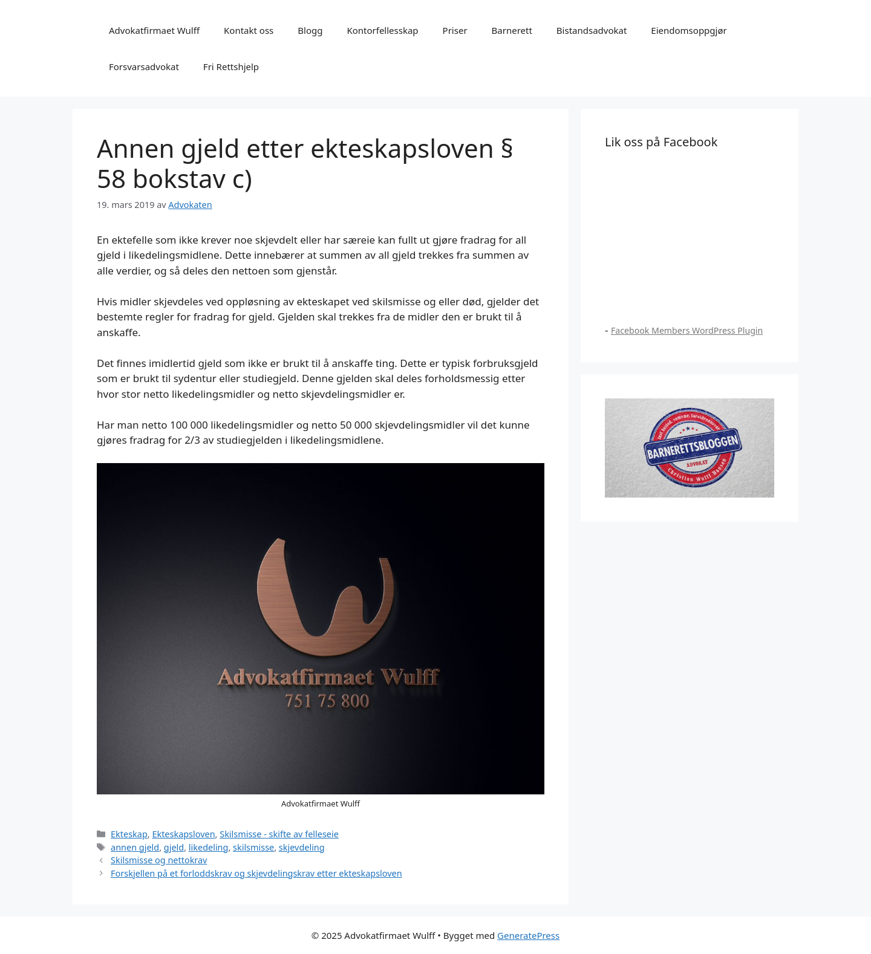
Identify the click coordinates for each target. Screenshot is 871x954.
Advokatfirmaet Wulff (154, 30)
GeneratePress (528, 935)
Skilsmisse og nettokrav (159, 860)
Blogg (310, 30)
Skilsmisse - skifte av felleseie (279, 834)
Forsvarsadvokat (144, 66)
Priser (455, 30)
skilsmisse (253, 847)
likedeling (209, 847)
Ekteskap (129, 834)
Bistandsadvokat (591, 30)
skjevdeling (302, 847)
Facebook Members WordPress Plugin (687, 330)
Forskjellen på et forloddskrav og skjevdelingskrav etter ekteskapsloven (256, 873)
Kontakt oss (248, 30)
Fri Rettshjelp (231, 66)
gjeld (174, 847)
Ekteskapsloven (183, 834)
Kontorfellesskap (382, 30)
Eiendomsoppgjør (688, 30)
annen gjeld (135, 847)
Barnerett (512, 30)
